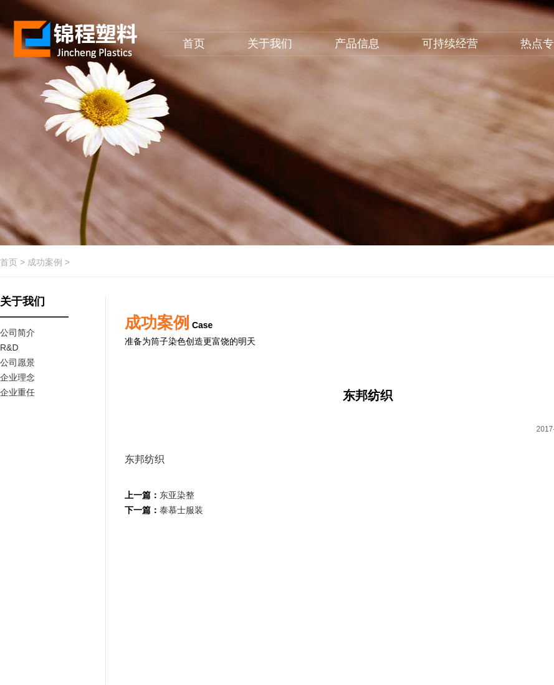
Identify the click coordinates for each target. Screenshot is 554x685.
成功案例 (44, 262)
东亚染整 (177, 495)
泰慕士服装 (181, 510)
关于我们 (269, 43)
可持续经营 (450, 43)
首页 (194, 43)
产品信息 (357, 43)
